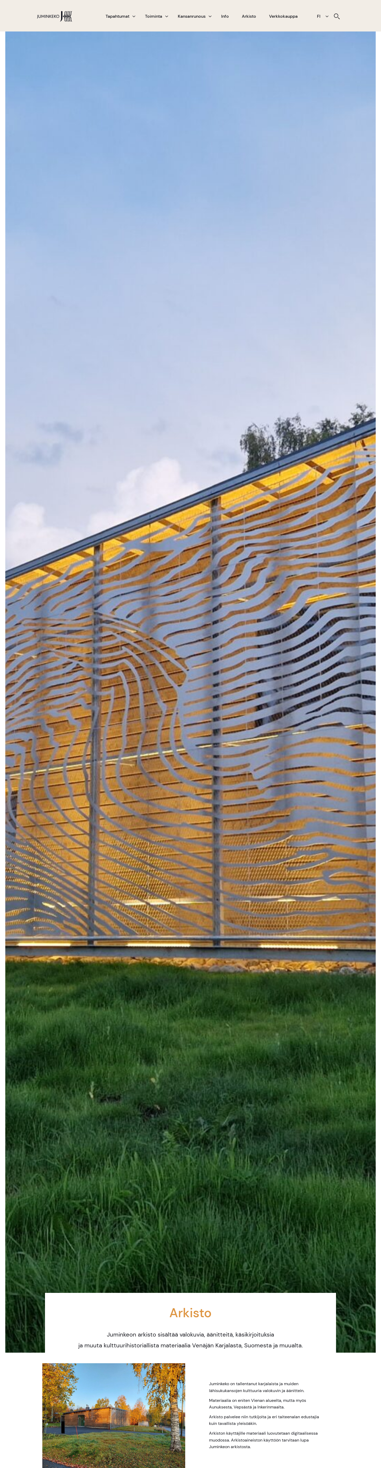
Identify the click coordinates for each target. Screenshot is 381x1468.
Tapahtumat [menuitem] (117, 16)
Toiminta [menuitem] (153, 16)
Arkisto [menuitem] (249, 16)
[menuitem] (337, 16)
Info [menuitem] (225, 16)
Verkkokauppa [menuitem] (283, 16)
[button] (133, 16)
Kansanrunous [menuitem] (192, 16)
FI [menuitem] (318, 16)
